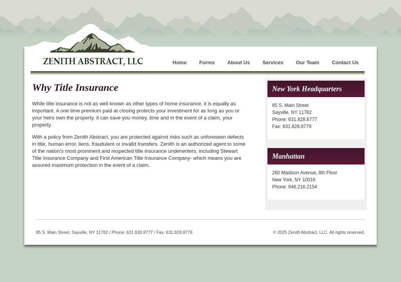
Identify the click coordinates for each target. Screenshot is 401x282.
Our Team (308, 62)
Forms (207, 62)
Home (180, 62)
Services (273, 62)
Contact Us (345, 62)
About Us (238, 62)
